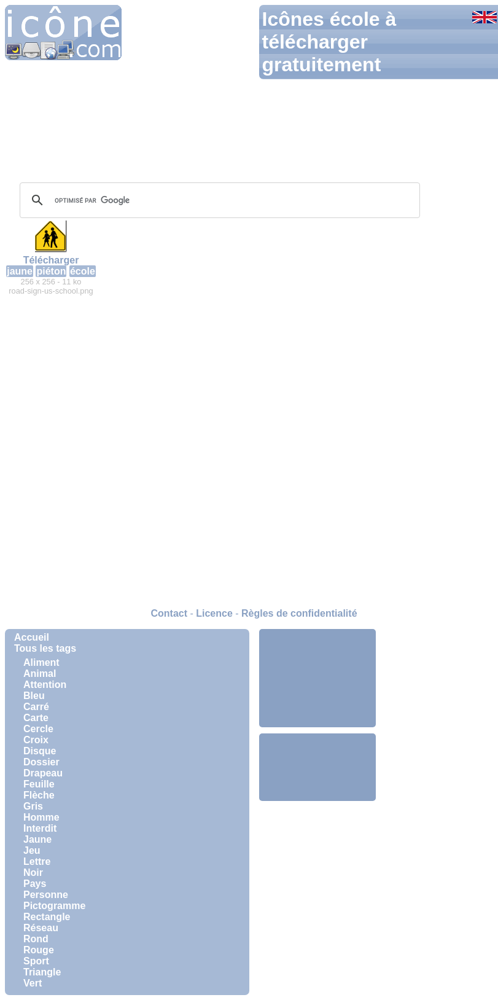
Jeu (32, 850)
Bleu (34, 695)
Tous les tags (45, 648)
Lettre (36, 861)
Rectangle (46, 917)
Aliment (41, 662)
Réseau (40, 928)
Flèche (39, 795)
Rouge (38, 950)
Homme (41, 817)
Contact (168, 613)
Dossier (41, 762)
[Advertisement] (317, 678)
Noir (33, 872)
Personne (45, 894)
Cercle (38, 729)
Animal (39, 673)
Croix (36, 740)
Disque (39, 751)
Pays (34, 883)
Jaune (37, 839)
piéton (51, 271)
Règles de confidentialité (299, 613)
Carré (36, 706)
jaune (20, 271)
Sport (36, 961)
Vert (32, 983)
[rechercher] (218, 200)
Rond (36, 939)
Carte (36, 718)
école (82, 271)
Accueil (31, 637)
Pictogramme (54, 905)
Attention (44, 684)
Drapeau (43, 773)
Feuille (39, 784)
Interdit (39, 828)
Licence (214, 613)
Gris (33, 806)
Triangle (42, 972)
